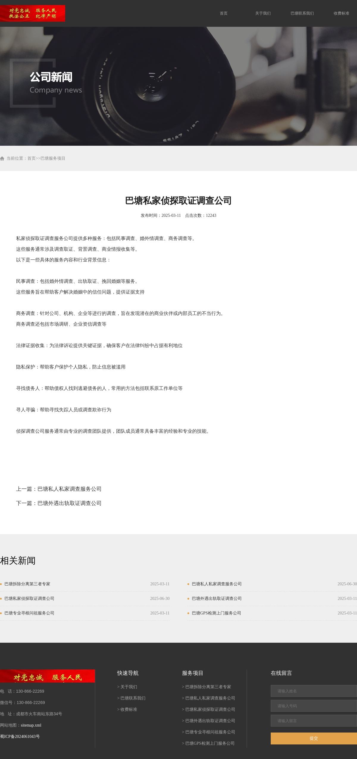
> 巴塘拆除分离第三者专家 (206, 687)
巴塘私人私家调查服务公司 (69, 489)
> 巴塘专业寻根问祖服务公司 (208, 732)
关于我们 (263, 13)
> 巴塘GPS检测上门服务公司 (208, 743)
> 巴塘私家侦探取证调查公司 (208, 709)
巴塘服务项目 (52, 158)
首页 (224, 13)
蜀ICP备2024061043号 (20, 736)
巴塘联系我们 (302, 13)
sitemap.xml (31, 725)
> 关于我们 (127, 687)
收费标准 (341, 13)
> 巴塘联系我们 (131, 698)
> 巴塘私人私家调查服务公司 (208, 698)
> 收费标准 (127, 709)
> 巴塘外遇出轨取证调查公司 (208, 721)
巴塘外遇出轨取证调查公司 (69, 503)
